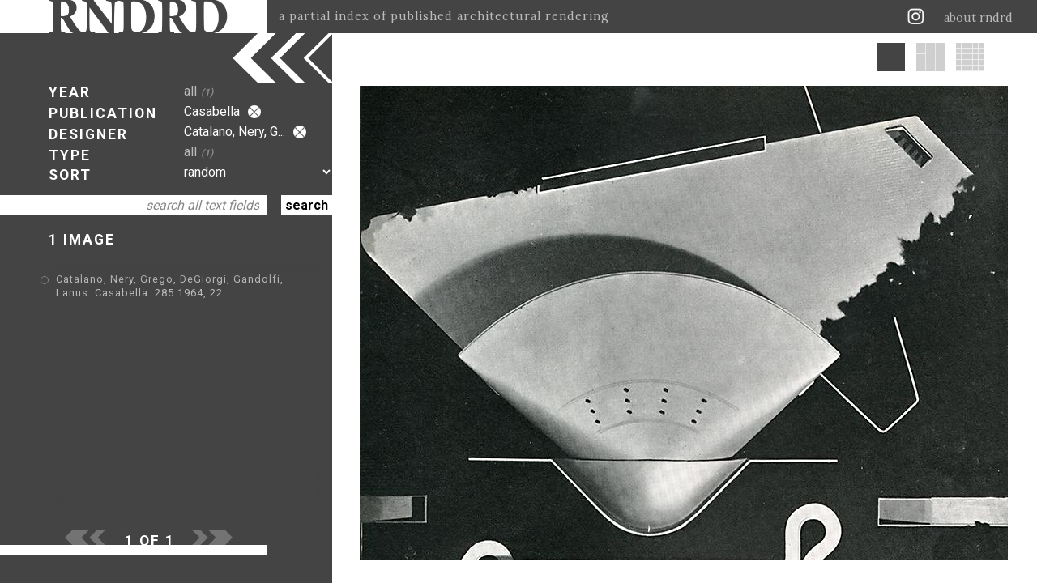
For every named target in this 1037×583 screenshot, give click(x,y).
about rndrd (978, 18)
